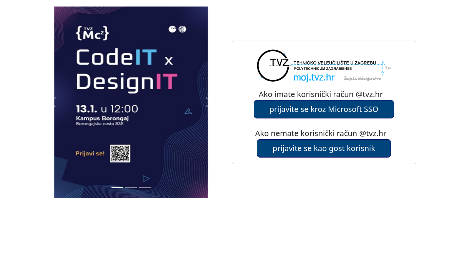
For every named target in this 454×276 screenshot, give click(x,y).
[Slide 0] (117, 187)
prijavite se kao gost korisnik (324, 148)
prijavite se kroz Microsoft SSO (324, 109)
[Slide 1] (131, 187)
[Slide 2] (145, 187)
